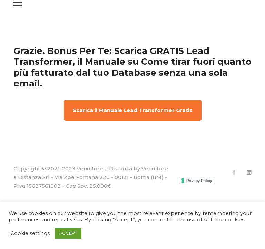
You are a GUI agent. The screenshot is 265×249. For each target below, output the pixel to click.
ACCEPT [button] (68, 233)
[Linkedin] (249, 172)
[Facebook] (234, 172)
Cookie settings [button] (30, 233)
